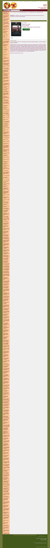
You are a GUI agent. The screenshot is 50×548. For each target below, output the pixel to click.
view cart (45, 1)
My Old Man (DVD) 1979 (5, 139)
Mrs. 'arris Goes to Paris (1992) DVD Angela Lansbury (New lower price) (6, 324)
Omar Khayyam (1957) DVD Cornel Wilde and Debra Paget (6, 312)
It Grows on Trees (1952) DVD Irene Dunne (5, 523)
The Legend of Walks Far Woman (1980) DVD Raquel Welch (6, 448)
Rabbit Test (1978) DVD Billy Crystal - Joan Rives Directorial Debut (6, 399)
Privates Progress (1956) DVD (5, 186)
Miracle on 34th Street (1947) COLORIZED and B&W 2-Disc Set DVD (6, 173)
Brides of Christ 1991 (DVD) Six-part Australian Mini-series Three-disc (6, 150)
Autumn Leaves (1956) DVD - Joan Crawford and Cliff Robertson (6, 465)
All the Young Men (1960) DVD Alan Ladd (6, 525)
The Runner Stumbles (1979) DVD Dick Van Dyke (6, 531)
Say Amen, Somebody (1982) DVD (6, 153)
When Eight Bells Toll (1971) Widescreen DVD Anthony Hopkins (6, 238)
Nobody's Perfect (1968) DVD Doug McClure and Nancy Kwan (5, 334)
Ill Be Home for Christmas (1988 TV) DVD (6, 58)
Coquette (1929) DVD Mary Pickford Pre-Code (6, 81)
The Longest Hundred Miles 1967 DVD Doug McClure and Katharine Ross (6, 275)
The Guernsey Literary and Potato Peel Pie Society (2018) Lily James (6, 518)
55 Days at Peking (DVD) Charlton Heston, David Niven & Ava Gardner (6, 478)
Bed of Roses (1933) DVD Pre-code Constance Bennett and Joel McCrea (6, 74)
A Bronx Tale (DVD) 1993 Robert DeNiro (5, 216)
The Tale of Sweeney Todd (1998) (6, 87)
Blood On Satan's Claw (6, 39)
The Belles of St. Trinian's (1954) (5, 49)
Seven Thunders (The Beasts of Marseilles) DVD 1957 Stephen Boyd (6, 42)
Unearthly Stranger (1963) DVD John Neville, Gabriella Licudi (5, 499)
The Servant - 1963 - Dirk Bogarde (6, 161)
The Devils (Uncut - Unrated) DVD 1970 (5, 100)
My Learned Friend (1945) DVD (5, 204)
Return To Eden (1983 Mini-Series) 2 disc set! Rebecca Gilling (6, 386)
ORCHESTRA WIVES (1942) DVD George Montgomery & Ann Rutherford (6, 192)
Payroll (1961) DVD (5, 170)
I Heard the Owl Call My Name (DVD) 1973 (6, 135)
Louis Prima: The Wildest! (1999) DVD (6, 202)
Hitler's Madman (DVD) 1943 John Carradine (6, 264)
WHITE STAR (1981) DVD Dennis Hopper (6, 113)
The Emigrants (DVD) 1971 (6, 159)
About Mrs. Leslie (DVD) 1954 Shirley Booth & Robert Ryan (6, 417)
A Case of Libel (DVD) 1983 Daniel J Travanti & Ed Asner (6, 219)
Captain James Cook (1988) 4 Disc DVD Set (6, 515)
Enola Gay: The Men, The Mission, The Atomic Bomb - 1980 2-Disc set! (6, 393)
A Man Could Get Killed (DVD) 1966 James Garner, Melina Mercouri (6, 372)
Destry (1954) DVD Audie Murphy (5, 391)
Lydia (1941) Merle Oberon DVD (5, 155)
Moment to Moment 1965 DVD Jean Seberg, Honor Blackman (5, 337)
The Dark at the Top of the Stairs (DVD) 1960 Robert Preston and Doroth (6, 290)
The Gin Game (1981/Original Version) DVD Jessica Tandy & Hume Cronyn (6, 293)
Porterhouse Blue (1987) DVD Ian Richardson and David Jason (6, 278)
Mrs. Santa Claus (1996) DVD (5, 108)
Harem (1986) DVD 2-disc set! (6, 143)
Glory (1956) (4, 47)
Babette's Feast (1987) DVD (6, 195)
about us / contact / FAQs (27, 1)
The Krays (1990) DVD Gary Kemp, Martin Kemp (6, 408)
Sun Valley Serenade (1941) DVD (6, 166)
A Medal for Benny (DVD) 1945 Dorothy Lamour (6, 453)
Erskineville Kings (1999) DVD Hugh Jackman (5, 397)
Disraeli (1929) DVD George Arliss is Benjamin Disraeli (5, 262)
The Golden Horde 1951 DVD (5, 182)
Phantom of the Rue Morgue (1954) (6, 89)
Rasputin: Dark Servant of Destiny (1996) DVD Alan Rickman (6, 369)
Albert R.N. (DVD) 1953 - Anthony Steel (6, 486)
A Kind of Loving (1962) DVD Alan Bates (6, 364)
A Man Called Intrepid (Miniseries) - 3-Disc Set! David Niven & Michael (6, 241)
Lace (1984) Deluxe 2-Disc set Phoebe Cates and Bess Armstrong (6, 266)
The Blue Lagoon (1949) (5, 36)
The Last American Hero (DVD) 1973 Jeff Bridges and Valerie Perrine (6, 413)
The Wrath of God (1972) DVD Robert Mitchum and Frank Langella (5, 355)
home (21, 1)
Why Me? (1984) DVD (6, 109)
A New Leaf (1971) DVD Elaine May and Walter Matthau (6, 494)
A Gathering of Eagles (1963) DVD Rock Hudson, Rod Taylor (6, 482)
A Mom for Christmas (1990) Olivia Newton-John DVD (6, 61)
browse (41, 1)
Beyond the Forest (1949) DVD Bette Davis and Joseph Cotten (6, 256)
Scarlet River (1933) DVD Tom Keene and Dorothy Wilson (6, 284)
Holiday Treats (15, 12)
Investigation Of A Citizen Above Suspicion (5, 32)
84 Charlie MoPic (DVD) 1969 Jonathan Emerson (6, 362)
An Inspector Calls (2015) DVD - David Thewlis (5, 226)
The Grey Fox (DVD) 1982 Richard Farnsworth (6, 303)
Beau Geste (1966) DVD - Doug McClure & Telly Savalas (6, 468)
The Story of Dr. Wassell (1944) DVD (5, 123)
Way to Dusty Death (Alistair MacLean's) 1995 (6, 528)
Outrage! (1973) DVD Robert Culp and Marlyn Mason (6, 315)
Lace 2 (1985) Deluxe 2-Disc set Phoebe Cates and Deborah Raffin (6, 269)
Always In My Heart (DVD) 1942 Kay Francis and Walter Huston (5, 71)
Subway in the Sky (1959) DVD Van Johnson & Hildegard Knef (6, 189)
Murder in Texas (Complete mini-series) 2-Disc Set (6, 198)
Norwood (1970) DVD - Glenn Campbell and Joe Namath (6, 317)
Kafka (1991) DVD (5, 221)
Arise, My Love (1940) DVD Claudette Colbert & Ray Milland (6, 462)
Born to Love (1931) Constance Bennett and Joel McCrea (5, 259)
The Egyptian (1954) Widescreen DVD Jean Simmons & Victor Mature (6, 244)
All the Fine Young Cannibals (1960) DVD (6, 68)
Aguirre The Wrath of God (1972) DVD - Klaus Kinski (6, 456)
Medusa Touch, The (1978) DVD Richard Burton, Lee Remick (6, 341)
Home (11, 12)
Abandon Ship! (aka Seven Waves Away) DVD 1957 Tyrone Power (6, 382)
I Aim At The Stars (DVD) (5, 130)
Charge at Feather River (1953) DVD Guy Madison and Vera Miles (6, 78)
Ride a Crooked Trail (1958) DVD (6, 206)
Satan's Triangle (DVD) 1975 (6, 115)
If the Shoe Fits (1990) (6, 137)
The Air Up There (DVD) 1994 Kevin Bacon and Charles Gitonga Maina (6, 426)
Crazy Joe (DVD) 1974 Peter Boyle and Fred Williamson (6, 388)
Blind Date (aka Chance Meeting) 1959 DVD (6, 168)
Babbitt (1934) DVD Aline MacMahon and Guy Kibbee (6, 248)
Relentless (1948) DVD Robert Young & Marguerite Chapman (6, 402)
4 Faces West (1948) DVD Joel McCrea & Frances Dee (6, 359)
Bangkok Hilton (5, 54)
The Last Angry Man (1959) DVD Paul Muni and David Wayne (6, 411)
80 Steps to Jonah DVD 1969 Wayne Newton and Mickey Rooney (6, 64)
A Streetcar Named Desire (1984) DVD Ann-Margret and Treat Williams (6, 375)
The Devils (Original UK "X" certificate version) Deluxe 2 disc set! (6, 103)
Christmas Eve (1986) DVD (6, 117)
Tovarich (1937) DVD (6, 111)
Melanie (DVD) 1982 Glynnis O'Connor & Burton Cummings (6, 235)
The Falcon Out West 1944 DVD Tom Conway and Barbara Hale (6, 297)
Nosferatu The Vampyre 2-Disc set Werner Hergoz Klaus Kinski (6, 97)
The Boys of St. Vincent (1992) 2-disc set (6, 178)
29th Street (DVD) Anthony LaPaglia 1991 (6, 208)
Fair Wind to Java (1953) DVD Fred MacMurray (5, 45)
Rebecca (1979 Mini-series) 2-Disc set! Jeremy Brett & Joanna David (6, 23)
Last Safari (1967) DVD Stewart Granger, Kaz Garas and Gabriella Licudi (6, 509)
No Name (4, 52)
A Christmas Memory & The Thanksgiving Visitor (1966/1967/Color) (6, 20)
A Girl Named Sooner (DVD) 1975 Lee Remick (6, 423)
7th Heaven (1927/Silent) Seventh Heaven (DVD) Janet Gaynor (6, 214)
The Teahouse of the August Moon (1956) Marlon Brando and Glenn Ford (6, 352)
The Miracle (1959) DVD (6, 175)
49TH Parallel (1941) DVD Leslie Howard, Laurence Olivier (6, 491)
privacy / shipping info (34, 1)
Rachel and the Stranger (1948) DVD (6, 91)
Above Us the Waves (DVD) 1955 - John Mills (6, 484)
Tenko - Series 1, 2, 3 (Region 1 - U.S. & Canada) (6, 29)
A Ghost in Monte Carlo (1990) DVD (6, 184)
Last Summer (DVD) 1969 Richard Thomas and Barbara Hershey (6, 272)
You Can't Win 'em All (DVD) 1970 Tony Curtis (6, 533)
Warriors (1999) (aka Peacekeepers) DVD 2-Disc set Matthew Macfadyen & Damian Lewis (6, 146)
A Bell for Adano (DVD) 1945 (6, 200)
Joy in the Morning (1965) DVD (5, 105)
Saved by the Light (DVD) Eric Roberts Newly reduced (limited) (5, 232)
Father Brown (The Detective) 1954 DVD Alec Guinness (6, 224)
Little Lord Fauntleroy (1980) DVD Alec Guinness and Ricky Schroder (6, 16)
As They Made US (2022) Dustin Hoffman (6, 496)
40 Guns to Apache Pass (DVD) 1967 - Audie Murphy (5, 211)
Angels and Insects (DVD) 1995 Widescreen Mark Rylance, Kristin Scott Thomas (6, 432)
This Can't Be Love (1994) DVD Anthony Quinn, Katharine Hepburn (6, 506)
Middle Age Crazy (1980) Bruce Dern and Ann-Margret (6, 513)
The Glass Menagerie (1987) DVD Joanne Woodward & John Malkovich (6, 300)
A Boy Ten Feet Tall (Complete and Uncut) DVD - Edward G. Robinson (6, 133)
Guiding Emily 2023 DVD (5, 520)
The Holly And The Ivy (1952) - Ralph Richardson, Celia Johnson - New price (6, 13)
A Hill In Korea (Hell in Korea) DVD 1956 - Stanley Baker (6, 366)
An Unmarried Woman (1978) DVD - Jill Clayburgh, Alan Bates (6, 489)
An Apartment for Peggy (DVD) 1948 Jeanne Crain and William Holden (5, 429)
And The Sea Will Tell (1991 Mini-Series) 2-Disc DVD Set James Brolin (6, 459)
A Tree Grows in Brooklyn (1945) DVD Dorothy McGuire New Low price (6, 379)
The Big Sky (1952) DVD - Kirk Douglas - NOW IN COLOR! (6, 344)
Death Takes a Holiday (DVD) (6, 128)
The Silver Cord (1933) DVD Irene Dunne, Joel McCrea (6, 349)
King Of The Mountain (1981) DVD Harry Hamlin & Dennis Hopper (6, 420)
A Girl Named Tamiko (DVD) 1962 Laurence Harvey (6, 451)
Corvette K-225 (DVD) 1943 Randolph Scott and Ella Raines (6, 475)
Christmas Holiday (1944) (5, 119)
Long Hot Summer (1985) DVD (5, 164)
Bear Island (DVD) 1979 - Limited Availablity (6, 121)
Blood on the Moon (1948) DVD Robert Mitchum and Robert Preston (6, 94)
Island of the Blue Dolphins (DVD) (5, 126)
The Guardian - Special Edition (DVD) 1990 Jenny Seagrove (6, 405)
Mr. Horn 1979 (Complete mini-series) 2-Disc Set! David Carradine (6, 327)
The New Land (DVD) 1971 (6, 157)
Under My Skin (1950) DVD (6, 141)
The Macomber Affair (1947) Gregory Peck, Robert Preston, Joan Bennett (6, 306)
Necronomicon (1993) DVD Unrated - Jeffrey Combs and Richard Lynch (6, 320)
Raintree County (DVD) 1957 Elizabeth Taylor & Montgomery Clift (6, 282)
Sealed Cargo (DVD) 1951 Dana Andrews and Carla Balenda (6, 287)
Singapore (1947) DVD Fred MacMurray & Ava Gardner (6, 229)
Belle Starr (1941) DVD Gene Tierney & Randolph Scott (6, 471)
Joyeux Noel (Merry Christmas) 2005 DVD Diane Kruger (6, 26)
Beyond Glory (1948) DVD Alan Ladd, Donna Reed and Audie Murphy (6, 502)
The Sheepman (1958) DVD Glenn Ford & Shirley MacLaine (6, 309)
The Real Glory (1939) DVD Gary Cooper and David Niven (6, 346)
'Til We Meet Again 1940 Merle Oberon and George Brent (6, 253)
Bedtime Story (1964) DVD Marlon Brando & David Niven (6, 251)
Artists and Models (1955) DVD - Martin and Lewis (5, 439)
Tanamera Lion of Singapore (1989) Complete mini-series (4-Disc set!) (6, 444)
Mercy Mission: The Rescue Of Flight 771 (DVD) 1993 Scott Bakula (6, 331)
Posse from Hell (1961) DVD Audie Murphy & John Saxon (6, 442)
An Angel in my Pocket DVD (6, 66)
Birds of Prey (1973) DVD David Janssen (6, 473)
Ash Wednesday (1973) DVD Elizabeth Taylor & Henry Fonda (6, 436)
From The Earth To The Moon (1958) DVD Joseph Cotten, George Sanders (6, 84)
